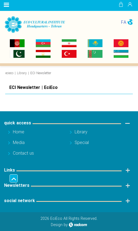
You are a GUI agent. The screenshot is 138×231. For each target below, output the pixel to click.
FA (123, 22)
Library (22, 73)
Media (19, 142)
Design (57, 225)
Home (18, 132)
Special (82, 142)
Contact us (23, 153)
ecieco (9, 73)
